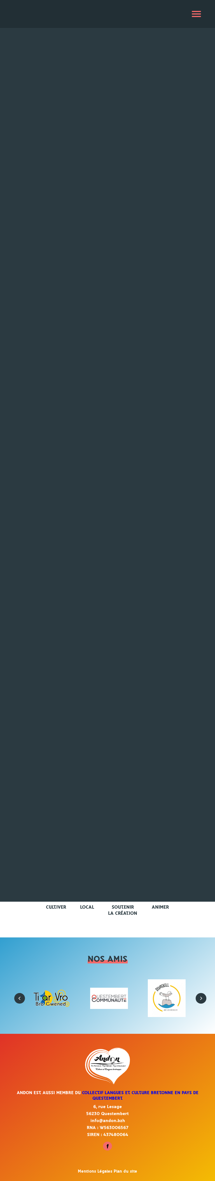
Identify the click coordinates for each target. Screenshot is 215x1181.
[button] (17, 995)
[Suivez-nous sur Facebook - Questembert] (107, 1149)
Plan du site (125, 1171)
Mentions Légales (96, 1171)
